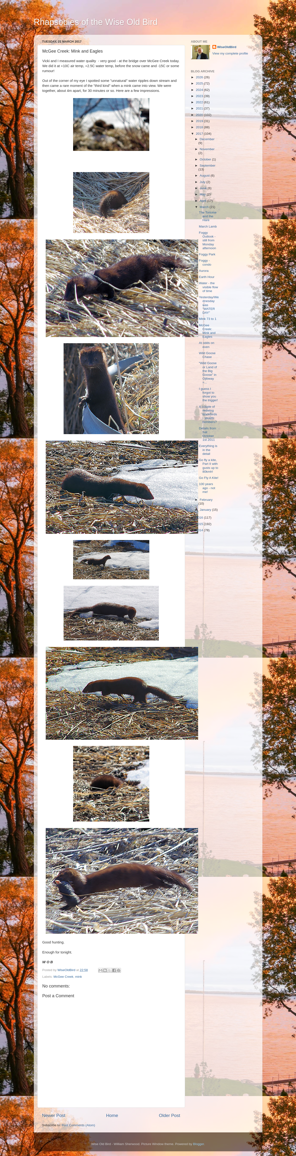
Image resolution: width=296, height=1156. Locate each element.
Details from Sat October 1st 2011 (207, 434)
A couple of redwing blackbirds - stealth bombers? (208, 414)
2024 (200, 90)
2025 (200, 83)
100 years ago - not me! (207, 487)
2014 (200, 530)
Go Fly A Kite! (208, 478)
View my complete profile (230, 53)
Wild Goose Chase (207, 355)
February (206, 499)
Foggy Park (207, 254)
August (205, 175)
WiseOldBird (226, 47)
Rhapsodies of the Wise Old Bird (96, 22)
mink (78, 976)
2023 (200, 96)
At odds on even (206, 344)
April (203, 201)
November (207, 149)
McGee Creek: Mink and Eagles (207, 331)
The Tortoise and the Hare (207, 216)
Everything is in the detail (208, 449)
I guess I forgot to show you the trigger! (208, 394)
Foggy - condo (205, 262)
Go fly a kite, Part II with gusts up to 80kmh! (208, 465)
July (203, 182)
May (203, 194)
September (208, 165)
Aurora (204, 271)
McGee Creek (63, 976)
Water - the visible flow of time (208, 287)
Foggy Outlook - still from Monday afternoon (207, 240)
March (205, 207)
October (206, 159)
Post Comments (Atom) (78, 1125)
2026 (200, 77)
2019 (200, 121)
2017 (200, 133)
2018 (200, 127)
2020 (200, 115)
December (207, 139)
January (206, 509)
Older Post (169, 1115)
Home (112, 1115)
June (204, 188)
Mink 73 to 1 (207, 319)
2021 (200, 108)
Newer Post (53, 1115)
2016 (200, 517)
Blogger (198, 1144)
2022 (200, 102)
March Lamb (208, 226)
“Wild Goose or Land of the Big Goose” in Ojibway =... (208, 372)
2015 (200, 524)
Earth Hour (206, 277)
